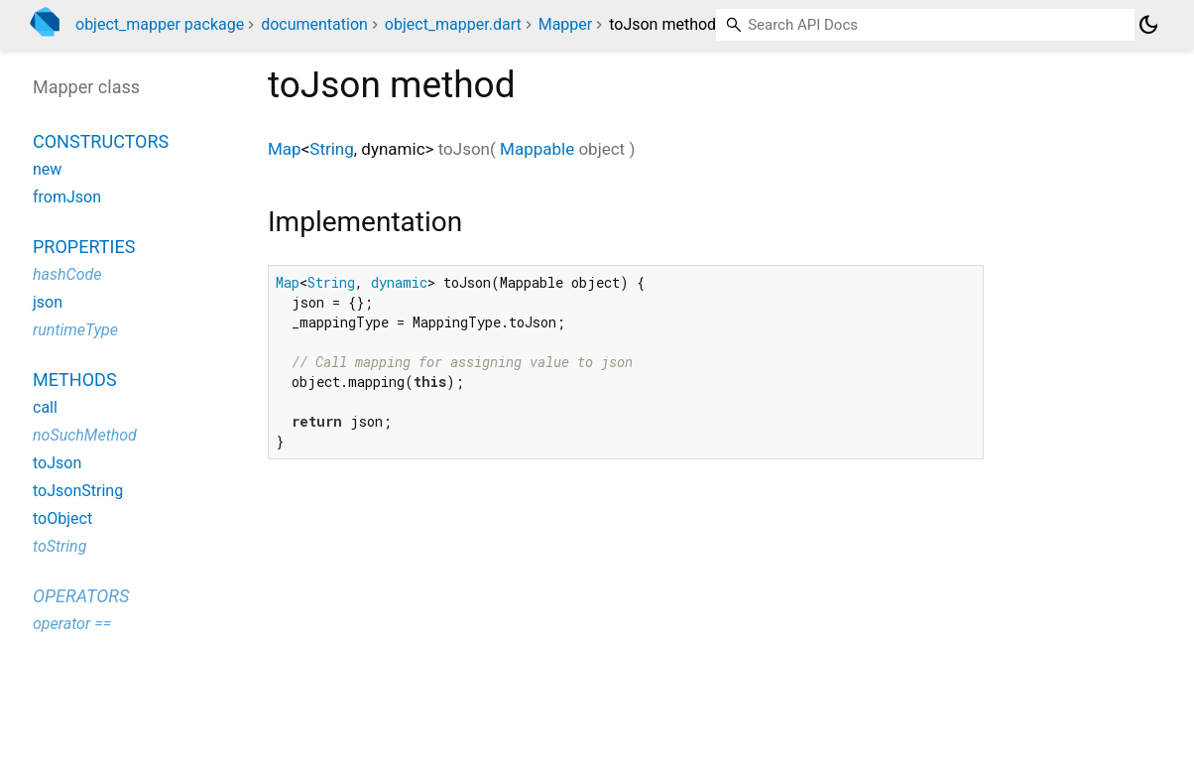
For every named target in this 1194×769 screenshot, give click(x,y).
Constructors (101, 141)
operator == (72, 623)
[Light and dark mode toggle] (1148, 25)
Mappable (537, 149)
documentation (314, 24)
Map (284, 149)
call (45, 407)
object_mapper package (159, 24)
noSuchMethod (85, 435)
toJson (57, 462)
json (47, 302)
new (47, 169)
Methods (75, 379)
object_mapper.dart (453, 24)
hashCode (67, 274)
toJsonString (78, 490)
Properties (84, 246)
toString (59, 546)
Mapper (565, 24)
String (331, 149)
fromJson (67, 197)
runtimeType (75, 329)
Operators (81, 595)
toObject (62, 518)
